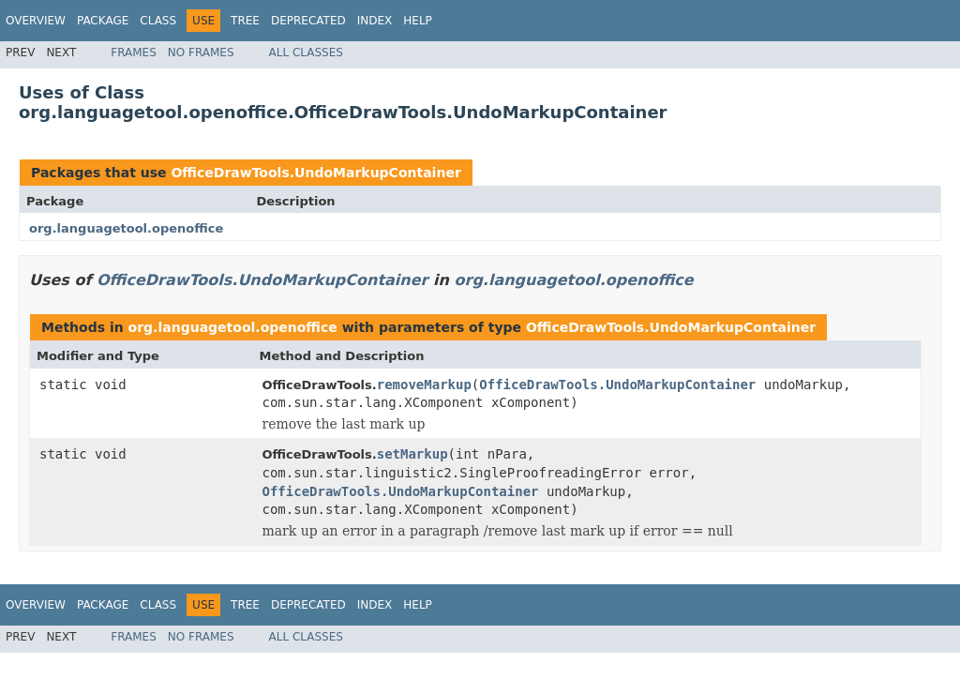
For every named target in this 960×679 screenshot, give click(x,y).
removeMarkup (424, 384)
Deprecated (308, 20)
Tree (245, 20)
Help (417, 20)
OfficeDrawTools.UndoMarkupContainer (315, 172)
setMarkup (412, 453)
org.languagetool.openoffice (126, 228)
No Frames (201, 52)
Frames (134, 52)
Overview (36, 20)
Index (375, 20)
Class (158, 20)
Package (102, 20)
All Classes (306, 52)
